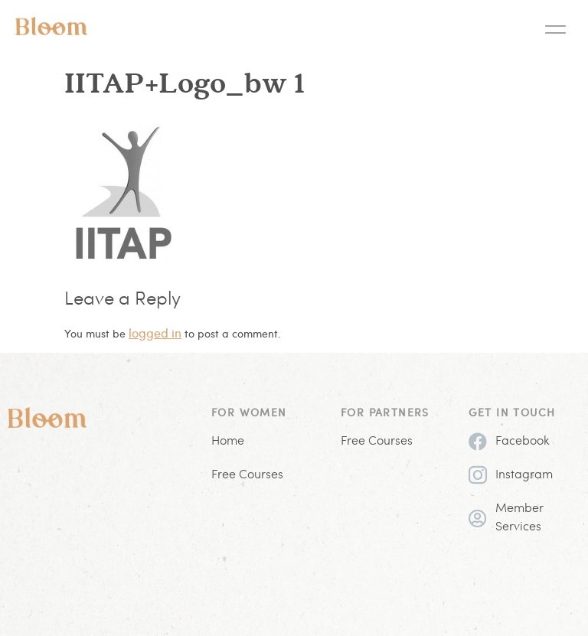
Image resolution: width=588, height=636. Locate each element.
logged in (155, 332)
